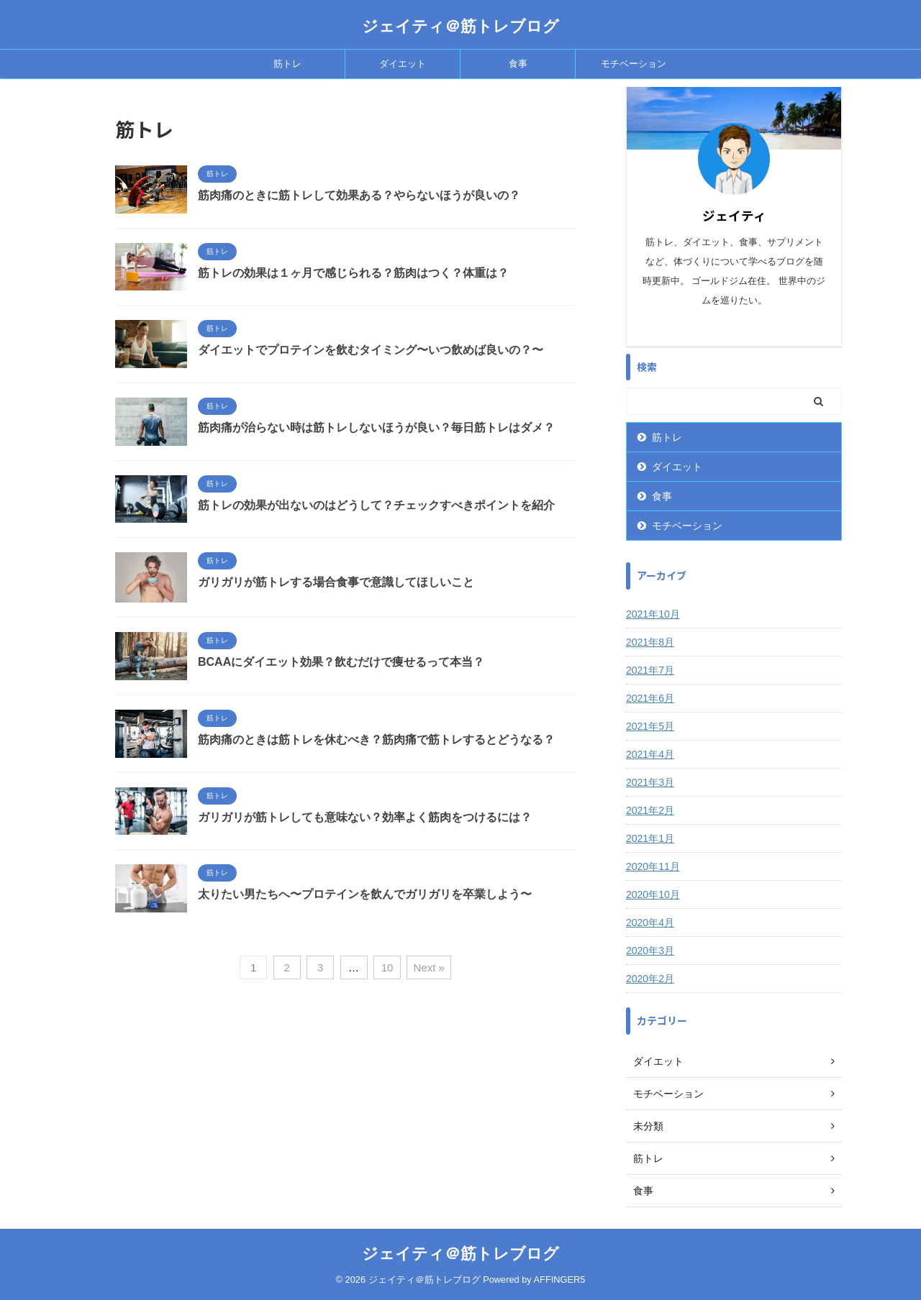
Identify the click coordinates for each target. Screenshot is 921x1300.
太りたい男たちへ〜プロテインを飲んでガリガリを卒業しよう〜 (365, 894)
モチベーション (633, 63)
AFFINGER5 (560, 1279)
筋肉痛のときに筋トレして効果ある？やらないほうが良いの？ (359, 195)
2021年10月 (653, 614)
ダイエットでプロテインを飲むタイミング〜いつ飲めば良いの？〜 (370, 350)
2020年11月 (653, 866)
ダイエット (402, 63)
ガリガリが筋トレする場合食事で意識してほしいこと (336, 582)
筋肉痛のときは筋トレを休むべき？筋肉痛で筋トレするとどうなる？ (376, 739)
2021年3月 (650, 782)
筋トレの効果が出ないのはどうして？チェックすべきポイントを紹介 (376, 505)
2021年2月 (650, 810)
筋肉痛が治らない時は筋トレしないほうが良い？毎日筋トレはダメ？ (376, 427)
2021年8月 (650, 642)
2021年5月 (650, 726)
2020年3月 (650, 950)
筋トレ (287, 63)
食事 (518, 63)
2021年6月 (650, 698)
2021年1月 (650, 838)
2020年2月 (650, 978)
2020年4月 (650, 922)
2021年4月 (650, 754)
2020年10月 (653, 894)
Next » (428, 967)
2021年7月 (650, 670)
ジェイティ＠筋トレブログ (460, 26)
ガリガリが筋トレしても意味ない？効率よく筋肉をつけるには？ (365, 817)
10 (387, 967)
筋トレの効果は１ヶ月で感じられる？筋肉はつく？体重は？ (353, 273)
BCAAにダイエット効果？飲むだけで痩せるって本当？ (341, 662)
